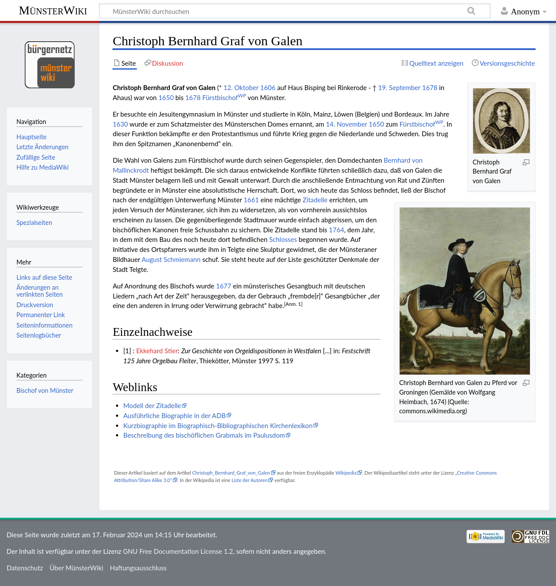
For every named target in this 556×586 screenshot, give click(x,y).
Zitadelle (315, 200)
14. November (346, 124)
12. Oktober (240, 87)
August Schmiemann (171, 259)
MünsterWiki (53, 10)
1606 (267, 87)
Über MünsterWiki (76, 568)
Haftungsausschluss (138, 568)
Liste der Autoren (250, 480)
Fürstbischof (224, 97)
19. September (399, 87)
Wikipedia (345, 472)
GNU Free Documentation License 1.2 (178, 551)
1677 (223, 286)
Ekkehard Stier (157, 351)
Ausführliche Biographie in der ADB (174, 415)
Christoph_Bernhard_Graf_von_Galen (231, 472)
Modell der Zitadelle (152, 405)
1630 (120, 124)
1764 (336, 230)
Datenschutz (25, 568)
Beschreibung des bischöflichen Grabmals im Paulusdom (204, 435)
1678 (429, 87)
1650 (166, 97)
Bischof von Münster (45, 390)
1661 (251, 200)
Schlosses (283, 239)
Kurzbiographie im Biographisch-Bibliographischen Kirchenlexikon (218, 425)
